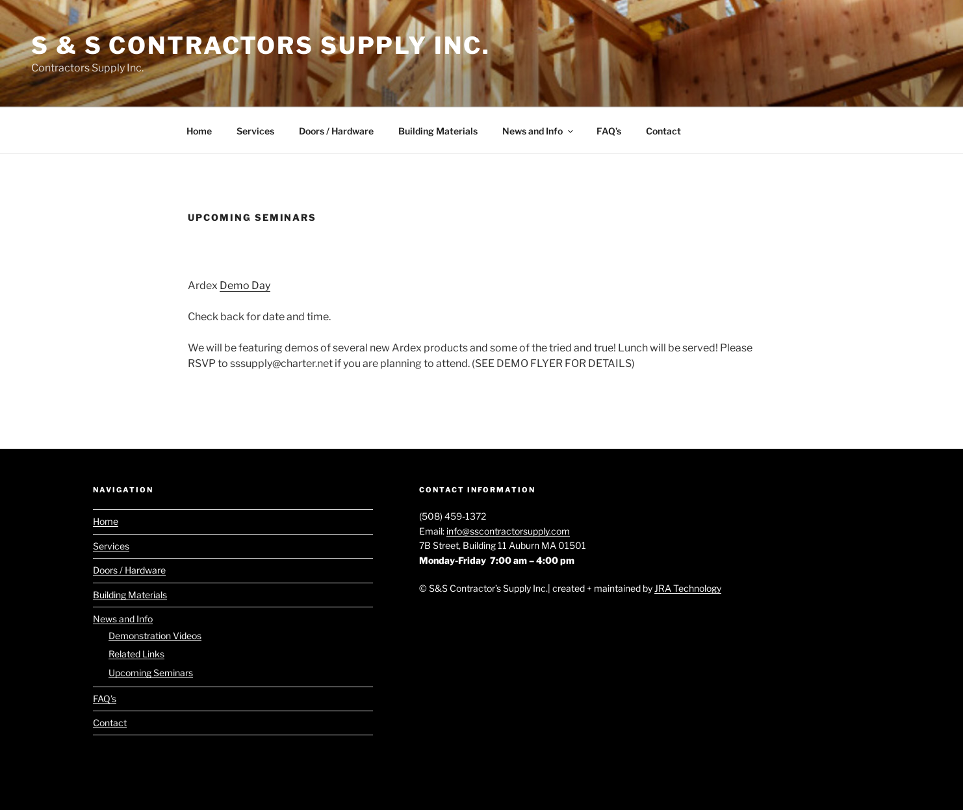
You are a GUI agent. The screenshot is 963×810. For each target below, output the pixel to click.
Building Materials (438, 130)
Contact (663, 130)
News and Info (538, 130)
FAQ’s (609, 130)
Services (255, 130)
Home (199, 130)
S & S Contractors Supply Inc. (261, 45)
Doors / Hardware (336, 130)
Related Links (136, 653)
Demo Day (245, 285)
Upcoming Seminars (151, 672)
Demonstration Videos (155, 635)
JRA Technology (687, 588)
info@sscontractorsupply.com (508, 531)
